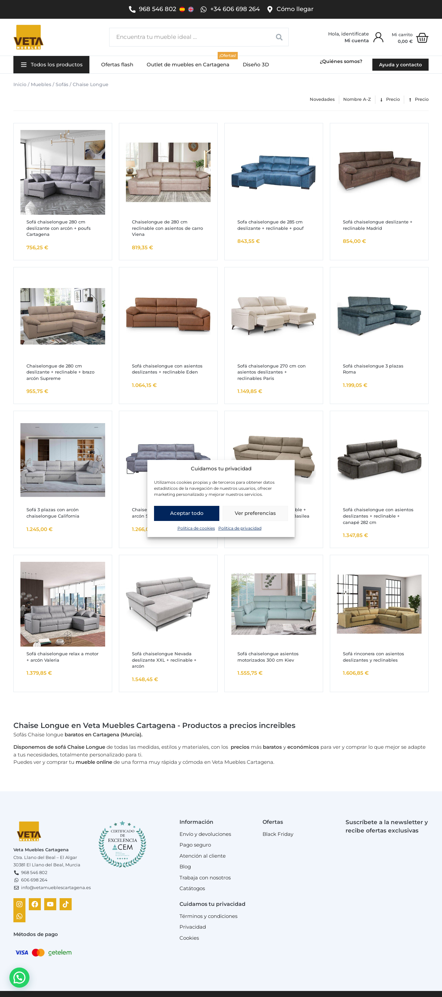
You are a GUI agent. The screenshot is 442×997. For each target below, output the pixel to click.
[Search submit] (279, 37)
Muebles (41, 84)
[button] (51, 65)
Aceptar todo (187, 513)
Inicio (19, 84)
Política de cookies (196, 528)
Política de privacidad (240, 528)
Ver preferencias (255, 513)
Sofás (62, 84)
